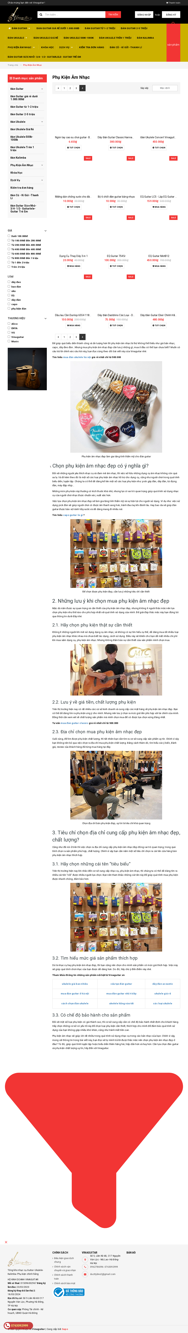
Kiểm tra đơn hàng (91, 47)
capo (12, 304)
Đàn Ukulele (18, 38)
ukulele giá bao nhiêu (75, 983)
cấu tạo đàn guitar (121, 983)
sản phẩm (173, 44)
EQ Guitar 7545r (116, 256)
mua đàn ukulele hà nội (77, 357)
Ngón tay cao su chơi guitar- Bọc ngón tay (79, 137)
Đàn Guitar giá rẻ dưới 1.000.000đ (58, 28)
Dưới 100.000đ (18, 236)
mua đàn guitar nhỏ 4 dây (121, 993)
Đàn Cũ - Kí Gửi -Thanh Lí (126, 47)
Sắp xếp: (144, 88)
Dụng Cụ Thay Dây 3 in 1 (73, 256)
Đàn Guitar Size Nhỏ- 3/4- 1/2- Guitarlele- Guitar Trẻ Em (44, 56)
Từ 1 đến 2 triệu (18, 262)
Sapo (65, 1329)
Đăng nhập (144, 14)
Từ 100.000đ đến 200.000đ (24, 240)
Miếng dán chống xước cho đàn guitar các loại (81, 196)
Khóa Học (47, 47)
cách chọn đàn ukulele (74, 1003)
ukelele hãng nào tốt (121, 1003)
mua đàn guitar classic (74, 723)
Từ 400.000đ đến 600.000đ (24, 249)
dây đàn (14, 299)
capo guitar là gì (73, 515)
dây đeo (14, 282)
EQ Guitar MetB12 (159, 256)
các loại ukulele (162, 1003)
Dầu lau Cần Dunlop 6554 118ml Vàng (77, 315)
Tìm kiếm (113, 14)
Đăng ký (171, 14)
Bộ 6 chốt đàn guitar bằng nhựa (116, 196)
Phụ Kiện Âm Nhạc (22, 47)
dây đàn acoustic (162, 983)
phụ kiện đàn (17, 308)
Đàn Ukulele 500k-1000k (79, 37)
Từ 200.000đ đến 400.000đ (24, 244)
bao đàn (14, 286)
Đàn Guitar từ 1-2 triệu (100, 28)
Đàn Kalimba (145, 37)
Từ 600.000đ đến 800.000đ (24, 253)
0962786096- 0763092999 (104, 1267)
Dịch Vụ (66, 47)
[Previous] (58, 88)
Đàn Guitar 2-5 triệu (134, 28)
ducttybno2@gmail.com (102, 1274)
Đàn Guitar (19, 28)
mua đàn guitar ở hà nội (75, 993)
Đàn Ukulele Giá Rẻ (46, 37)
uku (12, 291)
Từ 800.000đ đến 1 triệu (23, 258)
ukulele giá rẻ (162, 993)
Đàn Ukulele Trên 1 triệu (115, 37)
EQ (11, 295)
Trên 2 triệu (16, 266)
